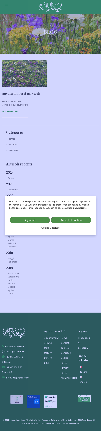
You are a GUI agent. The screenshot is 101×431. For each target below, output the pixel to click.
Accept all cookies (71, 220)
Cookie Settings (50, 227)
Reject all (30, 220)
